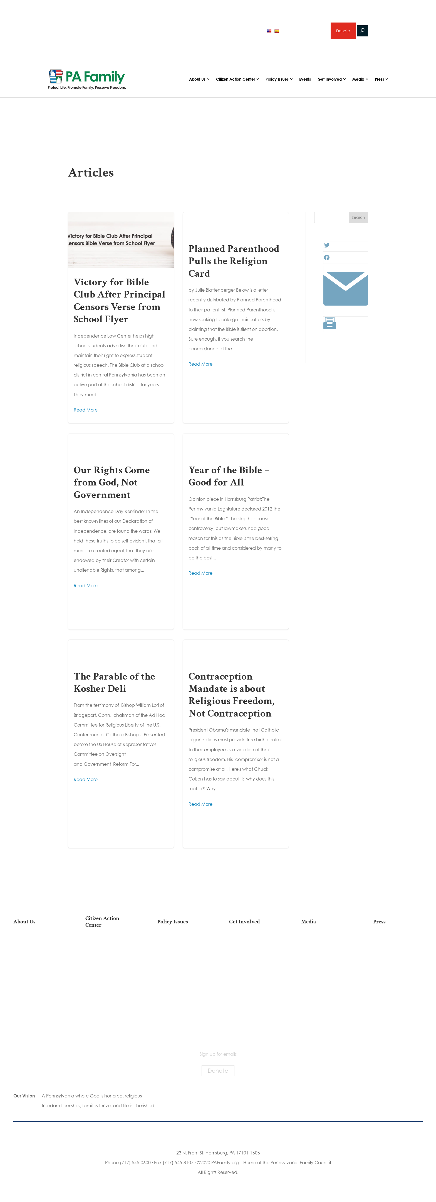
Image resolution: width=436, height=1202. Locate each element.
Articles (326, 945)
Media (358, 81)
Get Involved (330, 81)
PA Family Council (38, 963)
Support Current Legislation (254, 1001)
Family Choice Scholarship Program (38, 1020)
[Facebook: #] (326, 261)
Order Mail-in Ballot (110, 1005)
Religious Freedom (182, 954)
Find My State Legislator (110, 973)
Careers (254, 972)
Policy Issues (277, 81)
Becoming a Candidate (110, 1023)
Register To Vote (110, 997)
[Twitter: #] (326, 249)
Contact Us (38, 1032)
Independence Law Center (38, 983)
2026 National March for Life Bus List (110, 948)
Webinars (326, 972)
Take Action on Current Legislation (110, 962)
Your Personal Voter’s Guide (110, 985)
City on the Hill (38, 995)
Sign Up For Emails (110, 1032)
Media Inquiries (397, 954)
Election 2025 (326, 980)
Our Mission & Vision (38, 945)
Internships (254, 954)
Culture (182, 972)
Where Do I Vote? (110, 1014)
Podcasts (326, 954)
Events (305, 81)
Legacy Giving (254, 980)
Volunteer (254, 963)
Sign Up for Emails (253, 989)
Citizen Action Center (235, 81)
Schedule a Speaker (254, 1021)
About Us (197, 81)
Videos (325, 963)
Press (379, 81)
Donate (343, 31)
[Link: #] (345, 311)
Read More (86, 412)
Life (182, 945)
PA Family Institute (38, 972)
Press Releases (398, 945)
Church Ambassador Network (38, 1006)
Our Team (38, 954)
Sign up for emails (304, 31)
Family (182, 963)
